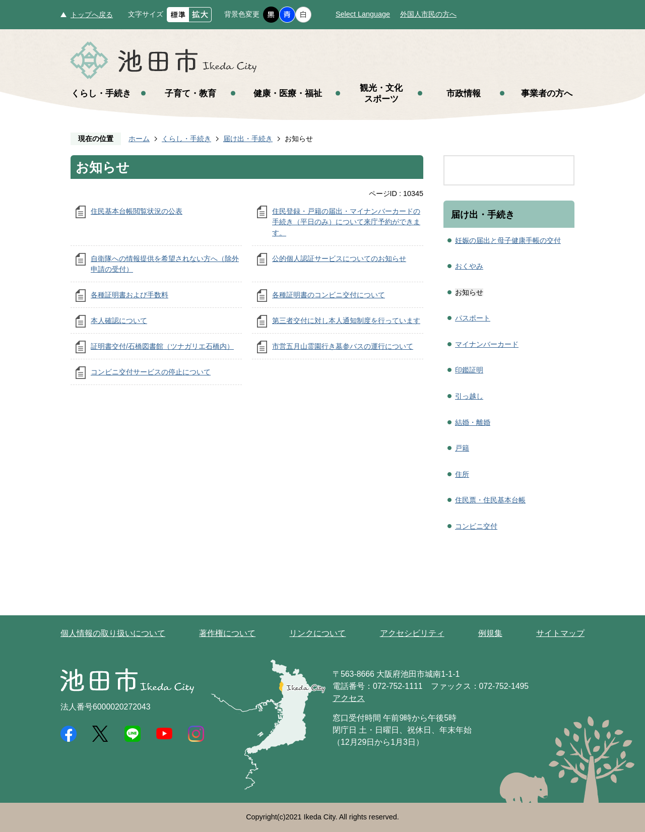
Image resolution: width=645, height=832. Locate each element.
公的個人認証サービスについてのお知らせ (339, 258)
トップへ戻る (92, 15)
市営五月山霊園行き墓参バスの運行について (342, 346)
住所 (462, 474)
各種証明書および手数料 (129, 295)
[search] (498, 170)
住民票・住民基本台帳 (490, 500)
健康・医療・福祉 (287, 93)
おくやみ (469, 266)
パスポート (472, 318)
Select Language (363, 14)
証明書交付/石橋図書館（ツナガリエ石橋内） (162, 346)
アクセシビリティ (412, 633)
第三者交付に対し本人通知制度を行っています (346, 320)
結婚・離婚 (472, 422)
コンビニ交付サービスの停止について (151, 372)
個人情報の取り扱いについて (112, 633)
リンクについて (317, 633)
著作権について (227, 633)
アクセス (349, 698)
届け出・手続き (248, 139)
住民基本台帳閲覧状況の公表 (136, 211)
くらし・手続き (101, 93)
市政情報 (463, 93)
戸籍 (462, 448)
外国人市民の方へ (428, 14)
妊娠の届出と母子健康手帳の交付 (508, 240)
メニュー (610, 34)
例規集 (490, 633)
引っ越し (469, 396)
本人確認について (119, 320)
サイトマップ (560, 633)
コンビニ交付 (476, 526)
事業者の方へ (546, 93)
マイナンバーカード (487, 344)
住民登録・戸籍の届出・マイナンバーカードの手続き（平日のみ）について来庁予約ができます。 (346, 222)
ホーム (139, 139)
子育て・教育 (190, 93)
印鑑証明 (469, 370)
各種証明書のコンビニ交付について (328, 295)
